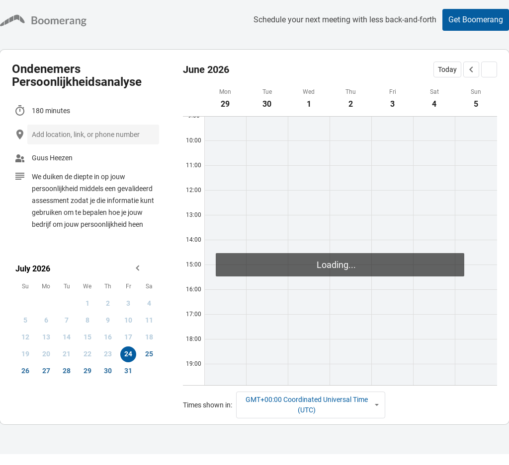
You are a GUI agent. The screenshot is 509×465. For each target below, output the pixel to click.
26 (25, 371)
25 (149, 354)
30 (108, 371)
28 (67, 371)
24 (128, 354)
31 (128, 371)
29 (87, 371)
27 (46, 371)
